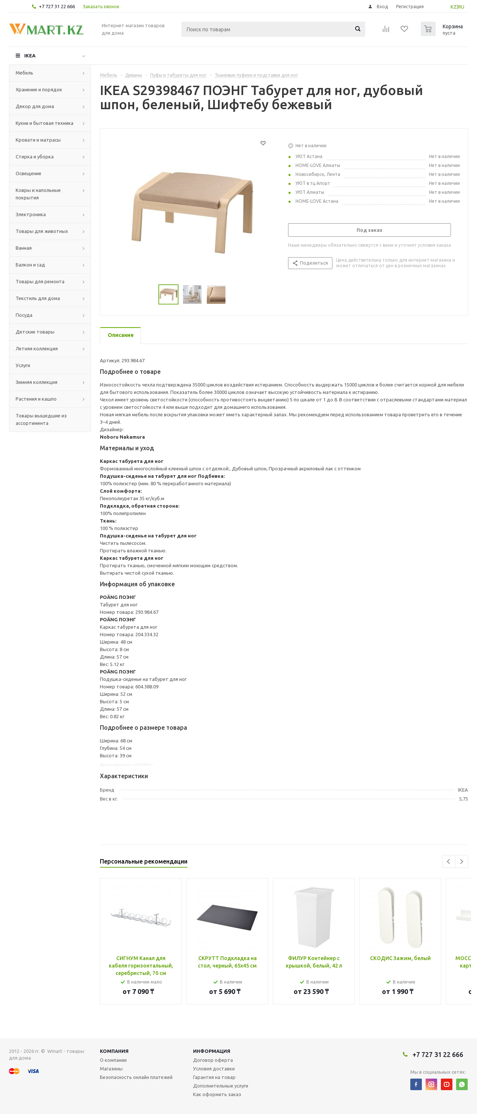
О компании (113, 1060)
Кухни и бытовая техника (44, 123)
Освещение (28, 173)
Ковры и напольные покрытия (38, 193)
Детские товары (35, 331)
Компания (114, 1051)
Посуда (24, 315)
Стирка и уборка (35, 156)
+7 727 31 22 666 (57, 6)
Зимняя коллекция (36, 382)
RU (461, 6)
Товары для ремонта (40, 281)
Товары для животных (42, 231)
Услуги (23, 365)
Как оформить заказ (217, 1094)
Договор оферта (213, 1060)
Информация (211, 1051)
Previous (449, 861)
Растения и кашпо (36, 398)
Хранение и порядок (39, 89)
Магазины (111, 1068)
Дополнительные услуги (220, 1085)
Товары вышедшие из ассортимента (41, 419)
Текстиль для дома (38, 298)
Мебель (24, 72)
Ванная (24, 247)
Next (461, 861)
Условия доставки (214, 1068)
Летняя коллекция (37, 348)
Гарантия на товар (214, 1077)
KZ (454, 6)
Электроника (31, 214)
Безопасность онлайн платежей (136, 1077)
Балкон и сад (30, 264)
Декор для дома (35, 106)
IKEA (29, 55)
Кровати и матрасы (38, 139)
